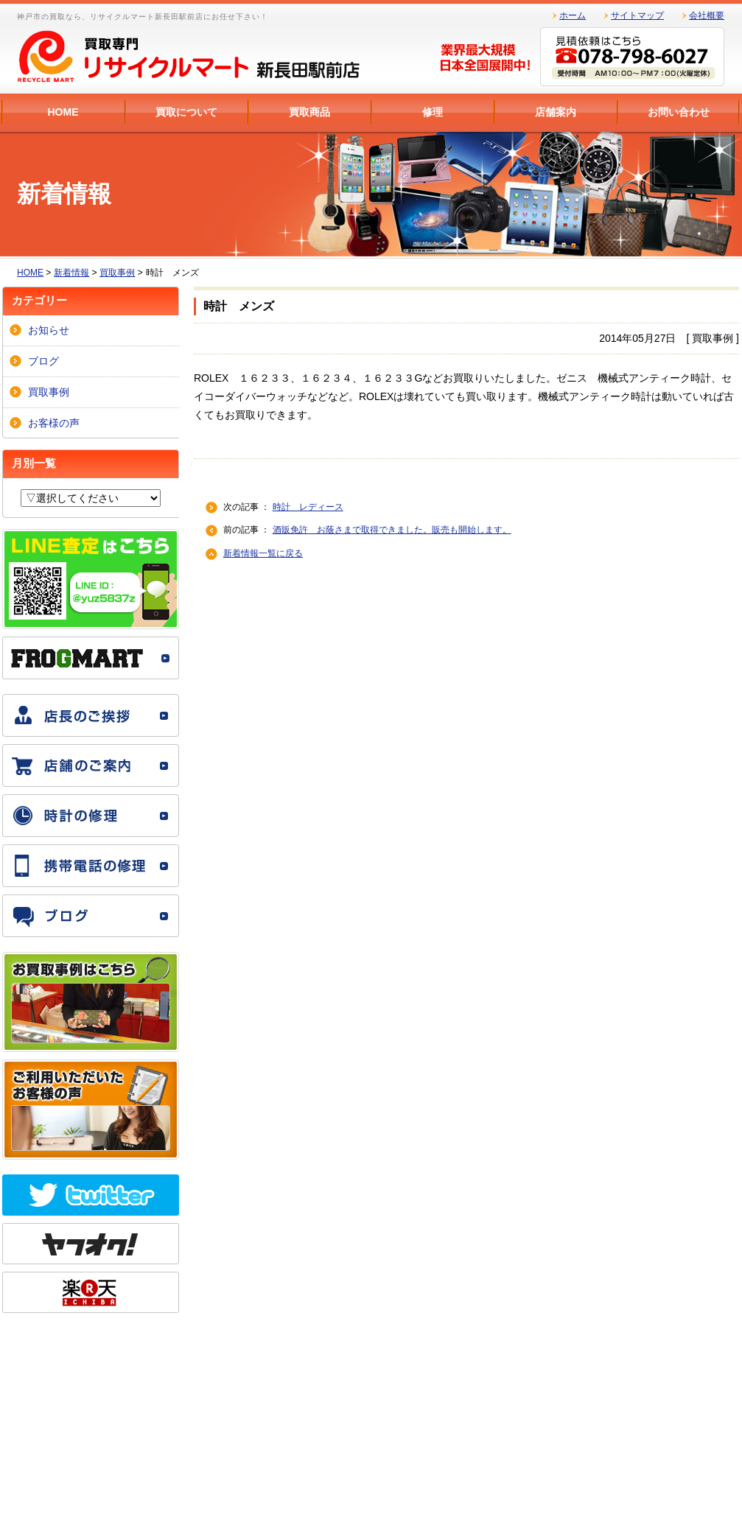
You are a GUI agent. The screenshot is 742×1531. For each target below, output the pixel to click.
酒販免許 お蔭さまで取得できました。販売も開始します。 (392, 530)
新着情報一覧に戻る (263, 553)
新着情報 (71, 272)
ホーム (572, 15)
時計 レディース (308, 507)
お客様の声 (54, 423)
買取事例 (117, 272)
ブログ (43, 361)
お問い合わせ (679, 112)
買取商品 (309, 112)
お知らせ (48, 330)
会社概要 (706, 15)
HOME (63, 112)
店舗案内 (555, 112)
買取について (186, 112)
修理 (432, 112)
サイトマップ (637, 15)
